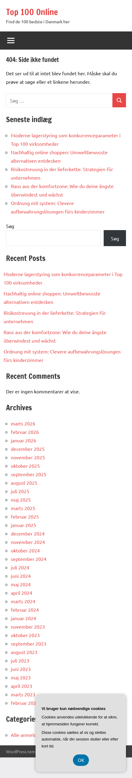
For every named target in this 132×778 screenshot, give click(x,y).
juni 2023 (21, 669)
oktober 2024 (25, 550)
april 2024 (21, 593)
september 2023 (28, 643)
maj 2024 (21, 584)
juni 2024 (21, 576)
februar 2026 (25, 432)
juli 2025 (20, 491)
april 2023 (21, 686)
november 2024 (28, 542)
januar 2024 (23, 618)
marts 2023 (23, 694)
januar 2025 (23, 525)
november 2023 (28, 626)
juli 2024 (20, 567)
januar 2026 (23, 440)
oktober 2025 (25, 466)
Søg (10, 226)
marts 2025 (23, 508)
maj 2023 (21, 677)
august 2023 (24, 652)
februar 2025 (25, 516)
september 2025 (28, 474)
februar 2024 (25, 610)
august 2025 (24, 483)
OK (81, 760)
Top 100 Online (32, 12)
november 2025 (28, 457)
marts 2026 (23, 423)
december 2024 (28, 533)
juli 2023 (20, 660)
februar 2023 (25, 703)
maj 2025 (21, 499)
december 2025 (28, 449)
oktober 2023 (25, 635)
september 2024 (28, 559)
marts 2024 (23, 601)
